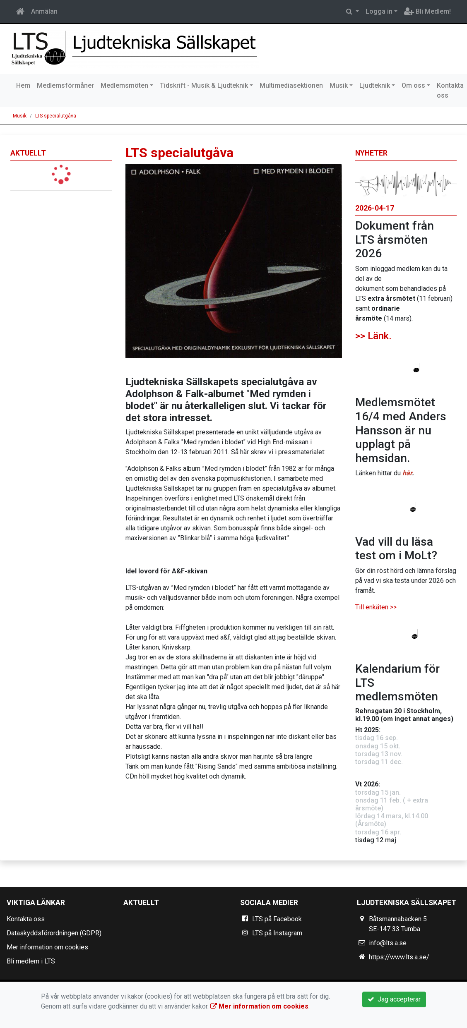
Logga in (379, 11)
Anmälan (44, 11)
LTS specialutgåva (55, 116)
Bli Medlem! (427, 11)
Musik (339, 85)
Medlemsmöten (124, 85)
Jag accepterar (394, 999)
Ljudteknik (374, 85)
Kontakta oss (26, 919)
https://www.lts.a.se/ (399, 957)
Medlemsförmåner (65, 85)
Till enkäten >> (376, 607)
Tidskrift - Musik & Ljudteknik (204, 85)
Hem (23, 85)
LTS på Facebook (277, 919)
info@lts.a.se (388, 943)
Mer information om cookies (47, 947)
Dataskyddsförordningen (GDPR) (54, 933)
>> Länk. (373, 336)
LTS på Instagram (277, 933)
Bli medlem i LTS (31, 961)
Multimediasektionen (291, 85)
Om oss (413, 85)
